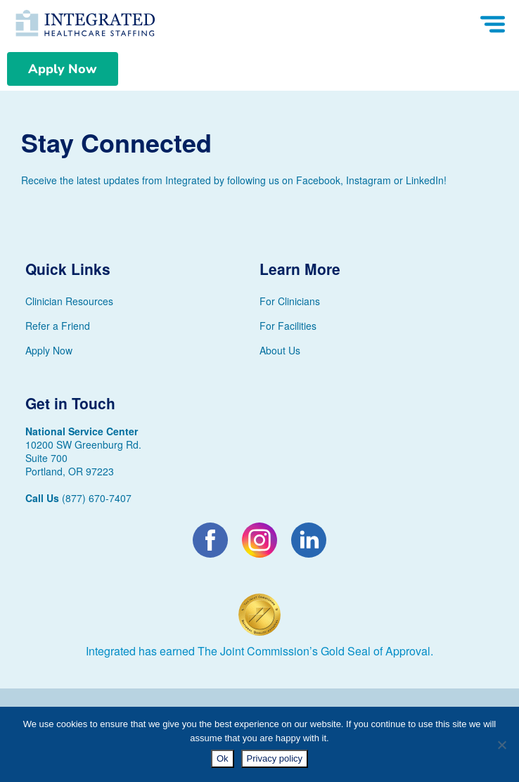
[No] (501, 745)
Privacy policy (274, 758)
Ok (223, 758)
